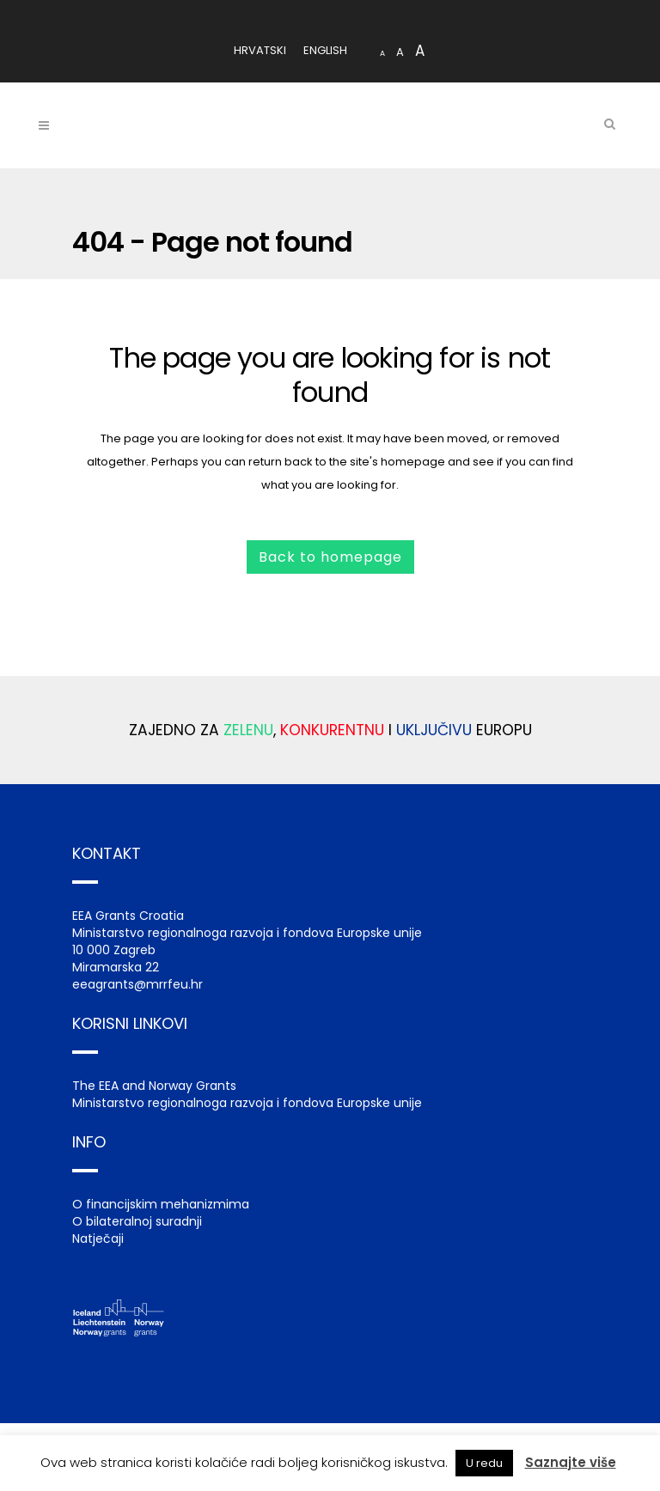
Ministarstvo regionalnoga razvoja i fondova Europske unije (247, 1102)
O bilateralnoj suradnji (137, 1221)
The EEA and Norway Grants (154, 1085)
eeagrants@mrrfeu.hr (137, 984)
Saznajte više (570, 1462)
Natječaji (98, 1238)
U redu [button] (484, 1463)
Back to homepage (330, 557)
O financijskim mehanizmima (160, 1204)
